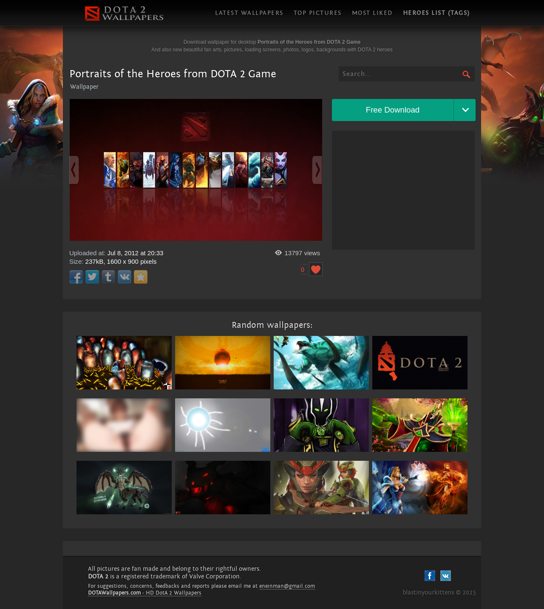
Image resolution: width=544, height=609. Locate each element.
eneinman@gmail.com (287, 586)
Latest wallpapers (249, 13)
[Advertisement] (403, 190)
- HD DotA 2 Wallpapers (144, 593)
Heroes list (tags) (436, 13)
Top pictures (318, 13)
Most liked (372, 13)
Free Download (393, 109)
